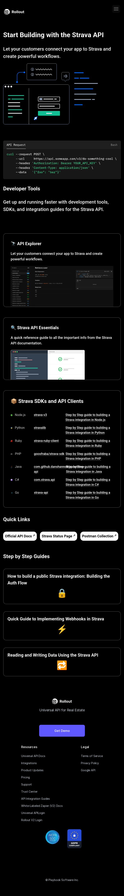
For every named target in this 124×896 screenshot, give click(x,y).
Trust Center (29, 791)
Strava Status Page (57, 536)
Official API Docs (18, 536)
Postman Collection (97, 536)
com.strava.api (44, 480)
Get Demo (62, 731)
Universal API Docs (33, 756)
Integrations (29, 763)
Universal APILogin (33, 813)
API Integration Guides (35, 798)
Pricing (25, 777)
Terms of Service (92, 756)
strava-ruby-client (46, 441)
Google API (88, 770)
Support (26, 784)
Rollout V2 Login (31, 820)
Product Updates (32, 770)
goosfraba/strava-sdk (49, 454)
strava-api (41, 492)
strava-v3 (40, 415)
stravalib (40, 428)
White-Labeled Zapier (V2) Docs (42, 805)
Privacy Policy (90, 763)
